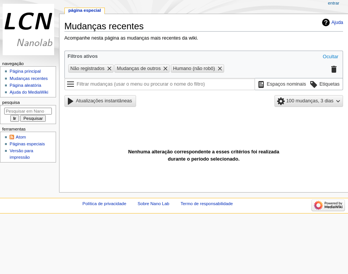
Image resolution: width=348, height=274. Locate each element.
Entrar (333, 3)
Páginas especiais (27, 144)
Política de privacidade (104, 203)
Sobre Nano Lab (153, 203)
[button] (330, 57)
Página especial (84, 10)
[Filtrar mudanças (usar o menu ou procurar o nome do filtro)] (159, 84)
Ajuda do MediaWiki (29, 92)
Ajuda (337, 22)
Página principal (25, 71)
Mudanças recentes (29, 78)
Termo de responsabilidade (207, 203)
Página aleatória (25, 85)
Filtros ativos (82, 56)
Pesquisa (11, 102)
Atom (21, 137)
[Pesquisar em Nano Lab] (28, 111)
